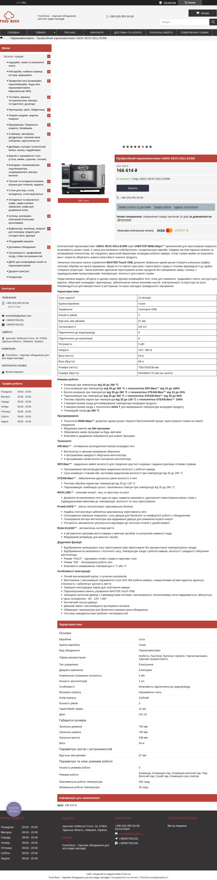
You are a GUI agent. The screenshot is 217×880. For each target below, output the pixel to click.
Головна (13, 32)
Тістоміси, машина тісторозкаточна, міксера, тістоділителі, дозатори (23, 100)
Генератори (15, 277)
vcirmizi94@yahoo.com (18, 315)
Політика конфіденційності (154, 877)
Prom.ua (126, 874)
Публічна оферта (161, 32)
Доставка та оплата (128, 32)
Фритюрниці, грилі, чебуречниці (27, 109)
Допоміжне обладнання (22, 247)
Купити (132, 188)
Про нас (70, 32)
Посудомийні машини (21, 241)
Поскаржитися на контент (124, 877)
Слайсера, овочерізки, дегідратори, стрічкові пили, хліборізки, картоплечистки (25, 137)
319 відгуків (170, 2)
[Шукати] (213, 22)
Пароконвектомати (22, 38)
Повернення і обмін (194, 32)
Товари (40, 32)
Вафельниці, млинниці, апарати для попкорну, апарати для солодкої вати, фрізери (27, 232)
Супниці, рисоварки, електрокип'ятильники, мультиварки (22, 219)
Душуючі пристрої (19, 271)
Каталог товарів (13, 56)
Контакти (96, 32)
